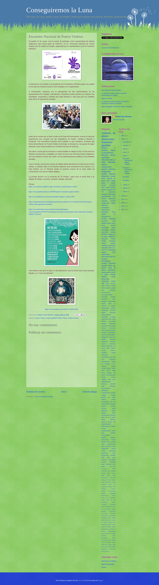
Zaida (109, 379)
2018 (113, 357)
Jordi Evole (105, 370)
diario (113, 413)
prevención (111, 194)
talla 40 (106, 546)
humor (109, 517)
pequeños (103, 535)
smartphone (112, 460)
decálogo (112, 404)
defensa (103, 406)
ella (114, 422)
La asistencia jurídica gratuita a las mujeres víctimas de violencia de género (115, 102)
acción (107, 482)
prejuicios (112, 344)
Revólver (113, 477)
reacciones (104, 540)
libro (108, 442)
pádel (114, 538)
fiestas (113, 431)
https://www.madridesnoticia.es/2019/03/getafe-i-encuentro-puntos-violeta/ (54, 192)
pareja (113, 277)
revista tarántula (106, 542)
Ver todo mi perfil (118, 120)
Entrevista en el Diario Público (111, 90)
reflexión (112, 310)
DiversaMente (106, 261)
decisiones (112, 330)
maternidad (111, 250)
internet (111, 337)
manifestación (111, 444)
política (113, 308)
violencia (111, 169)
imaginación (105, 337)
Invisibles (126, 177)
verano (113, 281)
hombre (113, 297)
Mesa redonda (111, 471)
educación (105, 160)
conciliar (112, 393)
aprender (112, 384)
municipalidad (111, 531)
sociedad (112, 317)
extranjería (112, 513)
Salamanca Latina (106, 480)
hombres (103, 437)
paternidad (112, 451)
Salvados (112, 283)
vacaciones (104, 355)
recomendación (107, 153)
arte (110, 482)
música (103, 533)
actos (113, 379)
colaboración (106, 167)
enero (125, 191)
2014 (123, 209)
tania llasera (112, 546)
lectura (113, 439)
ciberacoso (112, 328)
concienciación (105, 292)
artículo (113, 230)
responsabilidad (106, 315)
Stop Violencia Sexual (108, 285)
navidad (104, 219)
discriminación (105, 415)
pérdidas (113, 455)
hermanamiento (105, 435)
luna (114, 299)
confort (113, 495)
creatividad (112, 497)
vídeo (113, 319)
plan (114, 453)
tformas (103, 567)
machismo (105, 157)
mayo (125, 152)
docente (103, 332)
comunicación (105, 495)
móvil (113, 446)
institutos (104, 194)
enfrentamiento (105, 426)
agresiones (112, 192)
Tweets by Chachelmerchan (110, 48)
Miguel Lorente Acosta (108, 473)
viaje (114, 464)
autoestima (111, 245)
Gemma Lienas (106, 368)
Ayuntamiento (105, 361)
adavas (38, 318)
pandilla (113, 533)
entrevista (104, 205)
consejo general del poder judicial (108, 397)
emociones (104, 232)
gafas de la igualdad (110, 515)
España (113, 366)
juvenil (103, 185)
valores (107, 551)
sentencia (104, 460)
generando (104, 517)
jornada (108, 520)
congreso (104, 395)
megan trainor (111, 524)
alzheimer (104, 245)
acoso (113, 223)
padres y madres (108, 183)
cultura (103, 330)
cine (102, 290)
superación (104, 319)
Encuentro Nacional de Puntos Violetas (127, 161)
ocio (110, 533)
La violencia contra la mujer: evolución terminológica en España (114, 94)
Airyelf (81, 580)
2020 (123, 136)
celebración (104, 390)
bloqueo (110, 486)
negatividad (104, 448)
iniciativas (104, 299)
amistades (111, 162)
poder (113, 535)
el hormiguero (111, 332)
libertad (103, 442)
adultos (113, 243)
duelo (103, 417)
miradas (103, 526)
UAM (102, 482)
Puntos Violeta (62, 318)
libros (113, 150)
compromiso (111, 270)
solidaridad (105, 281)
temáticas (104, 352)
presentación (105, 455)
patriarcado (104, 453)
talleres (104, 164)
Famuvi (43, 318)
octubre (125, 145)
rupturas (113, 350)
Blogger (100, 580)
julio (125, 149)
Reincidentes (104, 477)
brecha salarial (105, 288)
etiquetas (103, 511)
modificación (104, 529)
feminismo (106, 142)
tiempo (113, 352)
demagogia (104, 502)
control (113, 399)
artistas (113, 482)
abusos (109, 223)
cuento (113, 203)
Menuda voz (111, 373)
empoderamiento (106, 424)
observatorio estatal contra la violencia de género (108, 304)
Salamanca (111, 198)
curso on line (110, 500)
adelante (103, 323)
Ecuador (104, 263)
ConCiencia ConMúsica (109, 561)
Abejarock (112, 359)
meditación (104, 524)
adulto (110, 265)
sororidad (104, 221)
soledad (103, 462)
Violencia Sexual (73, 318)
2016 (107, 283)
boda (102, 386)
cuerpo (103, 500)
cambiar (113, 288)
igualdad (54, 318)
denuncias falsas (108, 410)
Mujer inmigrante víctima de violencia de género (117, 106)
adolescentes (107, 139)
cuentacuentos (106, 272)
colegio (113, 181)
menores (111, 234)
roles (113, 252)
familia (104, 174)
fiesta (113, 212)
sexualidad (104, 317)
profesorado (105, 279)
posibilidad (104, 538)
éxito (110, 357)
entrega (113, 509)
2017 (103, 187)
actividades (105, 227)
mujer (103, 178)
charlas (103, 190)
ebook (103, 419)
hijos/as (111, 248)
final (102, 433)
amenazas (104, 384)
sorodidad (112, 462)
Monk (102, 475)
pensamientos (105, 308)
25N (114, 196)
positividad (104, 310)
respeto (103, 252)
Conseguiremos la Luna (59, 10)
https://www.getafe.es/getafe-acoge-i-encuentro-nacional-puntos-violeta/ (53, 187)
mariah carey (111, 522)
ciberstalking (112, 491)
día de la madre (110, 417)
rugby (108, 457)
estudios (103, 428)
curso (107, 330)
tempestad (104, 549)
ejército (110, 422)
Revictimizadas (111, 375)
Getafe (48, 318)
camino (103, 328)
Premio (103, 375)
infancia (113, 437)
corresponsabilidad (106, 294)
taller (109, 319)
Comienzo (104, 468)
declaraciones (105, 404)
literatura (104, 155)
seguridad (112, 219)
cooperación (105, 203)
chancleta (103, 488)
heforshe (112, 433)
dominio (113, 415)
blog (114, 326)
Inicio (64, 391)
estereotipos (105, 207)
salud (113, 457)
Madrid (103, 223)
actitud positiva (110, 187)
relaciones (112, 312)
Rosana (103, 377)
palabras (104, 277)
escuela (109, 335)
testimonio (109, 464)
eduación (112, 419)
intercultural (105, 439)
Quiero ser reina (106, 98)
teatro (103, 464)
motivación (108, 446)
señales (103, 544)
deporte (103, 413)
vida (102, 283)
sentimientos (105, 254)
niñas (107, 533)
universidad (105, 256)
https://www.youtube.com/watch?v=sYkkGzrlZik (61, 309)
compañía (104, 248)
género (113, 335)
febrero (125, 188)
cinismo (103, 493)
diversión (108, 506)
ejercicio (103, 422)
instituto (112, 274)
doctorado (104, 297)
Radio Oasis (111, 475)
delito (113, 408)
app (114, 265)
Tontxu (113, 480)
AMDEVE (112, 236)
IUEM (113, 468)
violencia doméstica (108, 175)
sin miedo (109, 544)
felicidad (104, 234)
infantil (113, 176)
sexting (113, 542)
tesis (113, 221)
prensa (103, 346)
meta (102, 446)
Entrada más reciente (35, 391)
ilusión (113, 517)
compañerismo (105, 393)
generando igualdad (107, 564)
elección (103, 335)
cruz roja (112, 402)
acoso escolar (108, 225)
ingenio (103, 520)
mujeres (104, 169)
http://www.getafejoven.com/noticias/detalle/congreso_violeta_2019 (52, 197)
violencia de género (108, 134)
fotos (102, 515)
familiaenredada (106, 431)
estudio (113, 232)
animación (112, 323)
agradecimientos (106, 381)
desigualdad (106, 171)
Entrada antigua (90, 391)
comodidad (112, 493)
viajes (103, 466)
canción (112, 201)
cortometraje (105, 402)
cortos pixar (104, 497)
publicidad (109, 346)
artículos (103, 484)
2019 (102, 359)
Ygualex (103, 379)
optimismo (104, 341)
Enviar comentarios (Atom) (44, 396)
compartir (112, 290)
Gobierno (104, 239)
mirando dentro (111, 526)
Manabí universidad (108, 321)
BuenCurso (112, 466)
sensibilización (106, 196)
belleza (103, 268)
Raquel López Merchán (123, 116)
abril (125, 156)
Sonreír (113, 377)
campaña (104, 201)
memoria (104, 301)
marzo (125, 185)
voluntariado (105, 357)
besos (110, 326)
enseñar (113, 426)
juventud (112, 185)
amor (108, 181)
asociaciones (105, 326)
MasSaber (104, 471)
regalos (103, 312)
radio (102, 457)
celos (114, 486)
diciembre (126, 142)
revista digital (111, 540)
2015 (123, 206)
